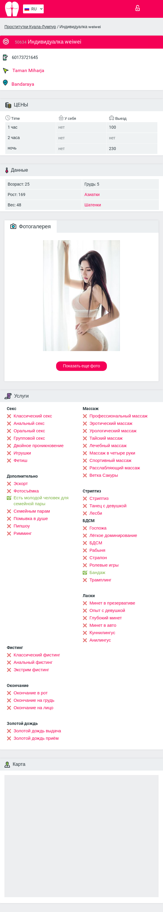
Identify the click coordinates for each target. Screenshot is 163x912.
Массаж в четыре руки (112, 453)
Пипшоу (22, 526)
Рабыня (97, 550)
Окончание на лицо (33, 707)
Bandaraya (18, 83)
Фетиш (20, 460)
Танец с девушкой (107, 505)
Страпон (98, 557)
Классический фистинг (37, 655)
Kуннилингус (102, 632)
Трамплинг (100, 580)
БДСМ (95, 543)
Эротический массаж (110, 423)
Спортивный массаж (110, 460)
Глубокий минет (105, 618)
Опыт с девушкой (107, 610)
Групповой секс (29, 438)
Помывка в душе (31, 518)
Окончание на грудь (34, 700)
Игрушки (22, 453)
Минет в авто (102, 625)
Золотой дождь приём (36, 738)
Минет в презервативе (112, 603)
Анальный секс (29, 423)
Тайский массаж (106, 438)
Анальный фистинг (33, 662)
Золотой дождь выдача (37, 731)
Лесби (95, 513)
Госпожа (98, 528)
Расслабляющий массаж (114, 468)
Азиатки (92, 194)
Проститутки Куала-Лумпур (30, 26)
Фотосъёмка (26, 491)
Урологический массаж (112, 430)
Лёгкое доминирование (113, 535)
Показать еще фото (81, 365)
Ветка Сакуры (103, 475)
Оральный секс (29, 430)
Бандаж (97, 572)
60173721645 (25, 57)
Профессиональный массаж (118, 416)
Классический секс (33, 416)
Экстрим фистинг (31, 669)
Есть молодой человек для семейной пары (41, 500)
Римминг (23, 533)
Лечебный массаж (108, 445)
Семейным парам (32, 511)
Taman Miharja (23, 71)
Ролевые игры (104, 565)
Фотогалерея (30, 226)
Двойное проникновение (38, 445)
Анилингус (100, 640)
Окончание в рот (31, 693)
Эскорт (21, 483)
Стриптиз (99, 498)
